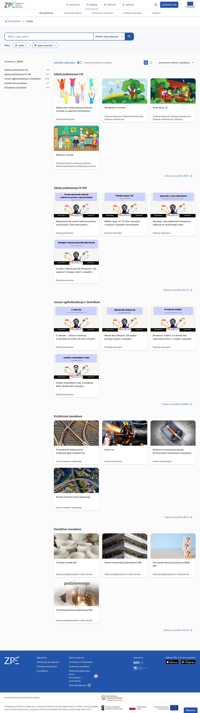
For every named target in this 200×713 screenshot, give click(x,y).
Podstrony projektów (79, 666)
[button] (156, 5)
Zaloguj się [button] (169, 4)
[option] (26, 70)
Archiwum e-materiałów (81, 662)
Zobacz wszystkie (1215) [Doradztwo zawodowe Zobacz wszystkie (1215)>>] (178, 630)
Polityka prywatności (47, 666)
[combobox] (21, 45)
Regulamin (42, 657)
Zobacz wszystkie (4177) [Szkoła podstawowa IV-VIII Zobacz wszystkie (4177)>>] (178, 290)
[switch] (83, 62)
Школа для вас (76, 657)
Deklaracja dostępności (48, 662)
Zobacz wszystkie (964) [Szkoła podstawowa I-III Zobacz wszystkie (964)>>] (179, 176)
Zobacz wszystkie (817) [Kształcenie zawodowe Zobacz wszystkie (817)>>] (179, 517)
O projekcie (42, 670)
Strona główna (13, 21)
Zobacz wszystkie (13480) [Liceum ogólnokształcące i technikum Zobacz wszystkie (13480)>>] (177, 404)
